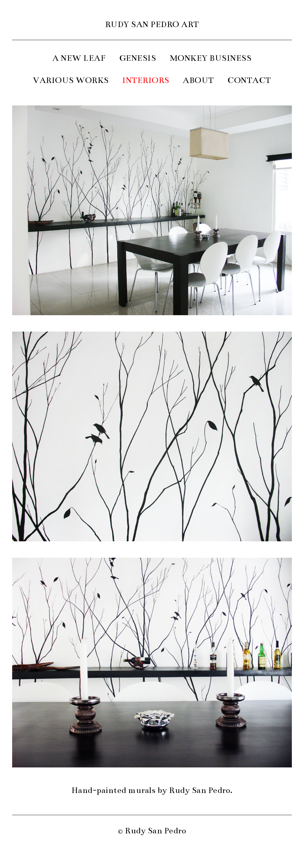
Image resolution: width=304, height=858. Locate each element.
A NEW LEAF (79, 58)
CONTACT (249, 80)
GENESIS (137, 58)
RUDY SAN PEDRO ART (152, 24)
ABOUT (198, 80)
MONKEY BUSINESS (211, 58)
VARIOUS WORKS (71, 80)
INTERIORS (145, 80)
